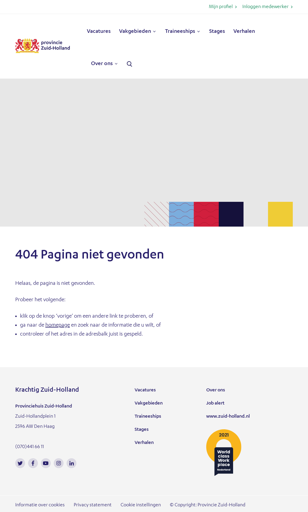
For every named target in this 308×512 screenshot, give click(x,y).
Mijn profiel (221, 7)
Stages (217, 32)
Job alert (215, 403)
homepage (57, 325)
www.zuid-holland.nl (228, 416)
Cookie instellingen (141, 505)
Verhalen (244, 32)
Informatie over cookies (40, 505)
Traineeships (180, 32)
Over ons (102, 64)
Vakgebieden (135, 32)
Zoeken (129, 64)
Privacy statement (93, 505)
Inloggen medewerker (265, 7)
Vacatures (99, 32)
